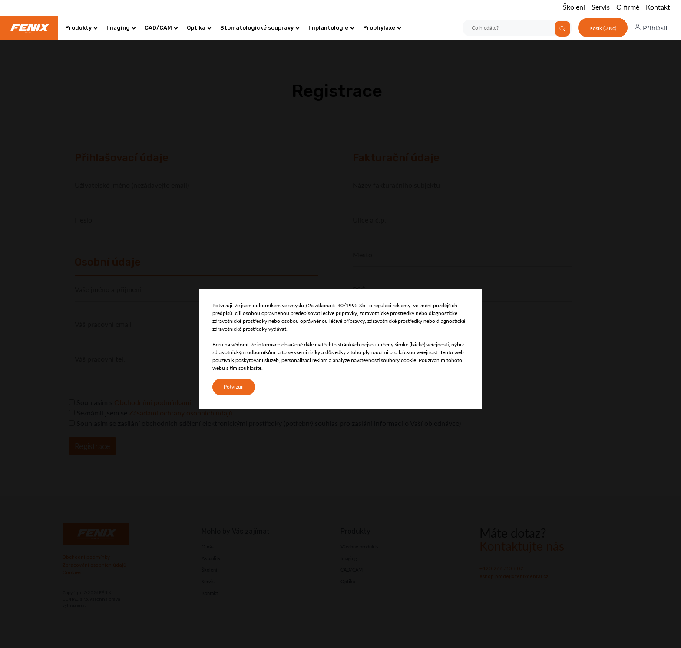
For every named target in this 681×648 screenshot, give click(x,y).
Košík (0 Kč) (602, 28)
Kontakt (658, 7)
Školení (574, 7)
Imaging (121, 27)
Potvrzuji (234, 386)
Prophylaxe (382, 27)
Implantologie (331, 27)
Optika (199, 27)
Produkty (81, 27)
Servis (601, 7)
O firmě (627, 7)
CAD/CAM (161, 27)
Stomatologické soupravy (260, 27)
